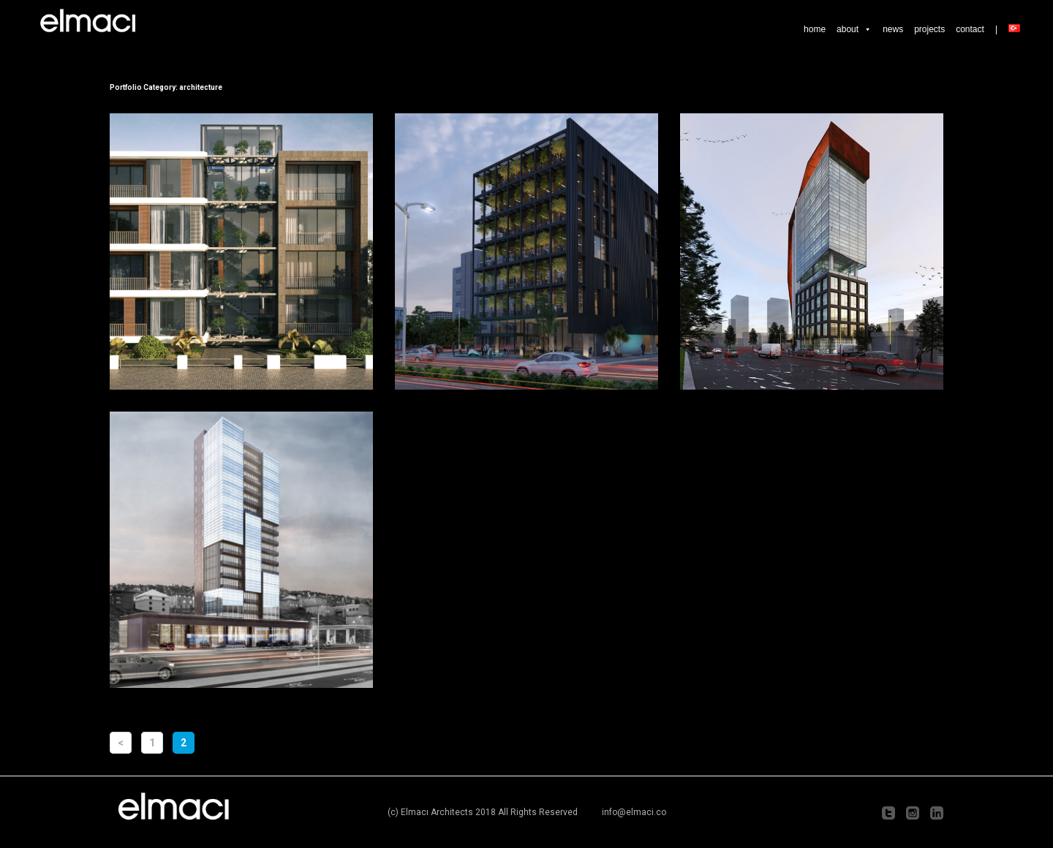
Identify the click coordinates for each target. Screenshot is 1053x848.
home (815, 29)
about (854, 29)
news (893, 29)
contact (970, 29)
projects (929, 29)
